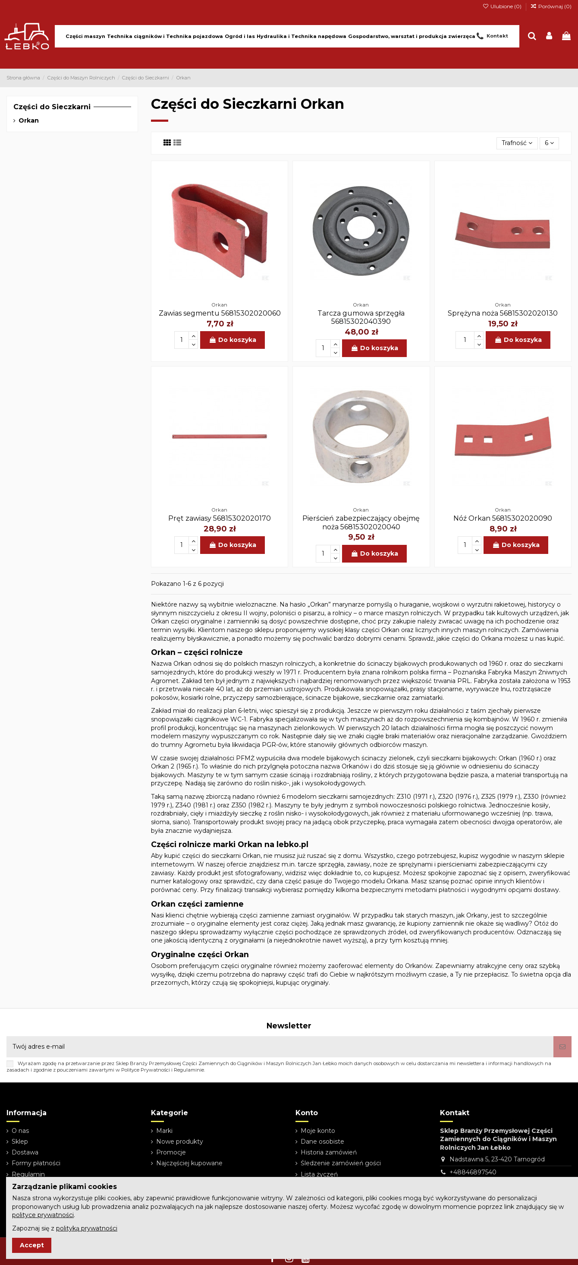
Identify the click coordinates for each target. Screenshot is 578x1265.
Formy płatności (36, 1163)
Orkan (29, 120)
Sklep (20, 1141)
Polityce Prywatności (145, 1070)
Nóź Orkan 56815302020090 (502, 518)
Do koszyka (232, 340)
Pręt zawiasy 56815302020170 (219, 518)
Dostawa (25, 1152)
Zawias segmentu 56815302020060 (220, 313)
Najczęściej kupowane (189, 1163)
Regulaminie (189, 1070)
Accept (32, 1245)
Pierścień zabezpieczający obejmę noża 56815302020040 (361, 522)
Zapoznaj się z (64, 1228)
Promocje (171, 1152)
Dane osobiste (322, 1141)
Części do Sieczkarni (52, 107)
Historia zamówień (329, 1152)
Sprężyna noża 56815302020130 (503, 313)
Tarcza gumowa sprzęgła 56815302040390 (361, 317)
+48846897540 (472, 1172)
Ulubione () (502, 6)
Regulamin (28, 1174)
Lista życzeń (319, 1174)
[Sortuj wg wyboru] (516, 143)
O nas (20, 1131)
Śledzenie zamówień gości (341, 1163)
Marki (164, 1131)
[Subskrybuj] (562, 1046)
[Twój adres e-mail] (279, 1046)
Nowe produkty (179, 1141)
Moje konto (318, 1131)
